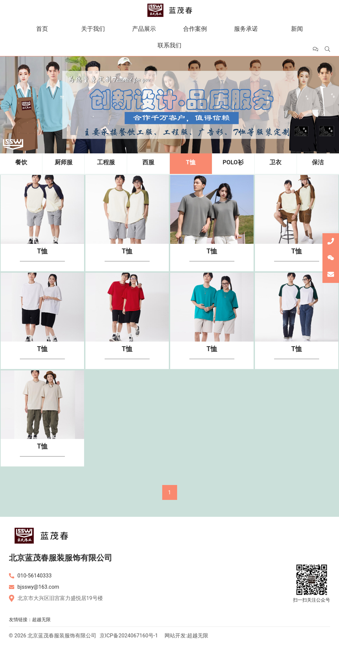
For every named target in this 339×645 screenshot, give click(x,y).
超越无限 (41, 619)
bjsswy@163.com (38, 587)
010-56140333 (35, 575)
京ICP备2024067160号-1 (129, 635)
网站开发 (175, 635)
